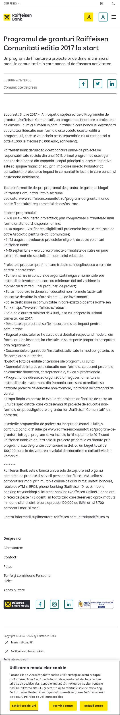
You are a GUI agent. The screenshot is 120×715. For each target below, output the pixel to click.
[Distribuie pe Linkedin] (112, 83)
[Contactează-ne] (113, 3)
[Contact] (10, 557)
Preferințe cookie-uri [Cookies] (16, 659)
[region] (60, 687)
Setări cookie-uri (24, 705)
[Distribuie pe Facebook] (83, 83)
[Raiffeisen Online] (88, 17)
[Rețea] (102, 3)
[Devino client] (103, 17)
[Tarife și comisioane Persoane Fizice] (30, 578)
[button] (113, 17)
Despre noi (12, 3)
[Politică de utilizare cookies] (24, 651)
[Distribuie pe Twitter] (97, 83)
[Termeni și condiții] (18, 642)
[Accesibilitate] (14, 590)
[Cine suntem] (13, 547)
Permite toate (63, 705)
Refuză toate (93, 705)
